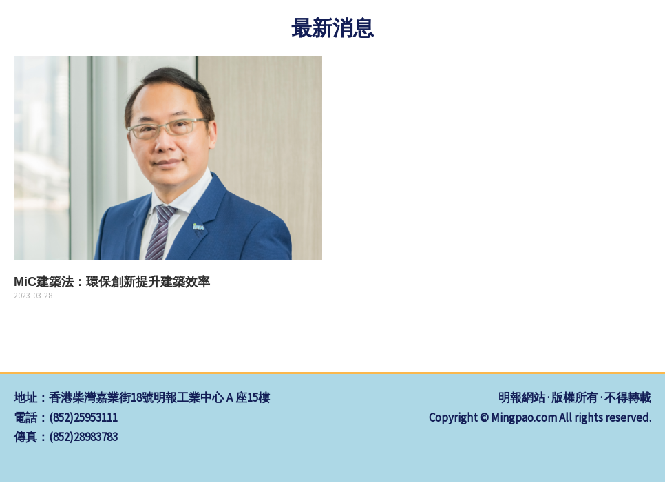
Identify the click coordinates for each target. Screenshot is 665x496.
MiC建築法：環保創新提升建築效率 (112, 282)
